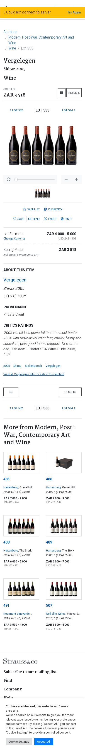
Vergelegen (14, 280)
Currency (53, 209)
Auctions (10, 32)
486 (49, 479)
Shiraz (17, 365)
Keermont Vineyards (16, 613)
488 (6, 542)
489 (49, 542)
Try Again (74, 12)
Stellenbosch (33, 365)
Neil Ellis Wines (56, 613)
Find (8, 681)
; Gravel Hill (25, 487)
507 (49, 605)
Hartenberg (10, 487)
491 (6, 605)
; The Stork (25, 550)
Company (13, 689)
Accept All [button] (44, 741)
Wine (12, 48)
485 (6, 479)
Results (74, 92)
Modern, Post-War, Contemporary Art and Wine (41, 40)
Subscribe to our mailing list (30, 672)
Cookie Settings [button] (18, 741)
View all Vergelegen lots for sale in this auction (33, 374)
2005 (6, 365)
